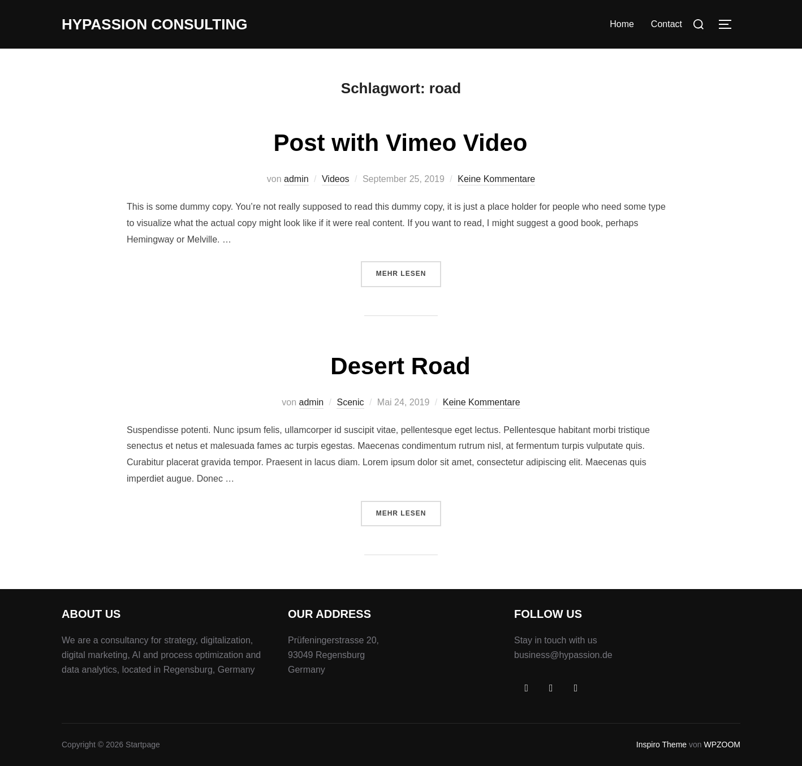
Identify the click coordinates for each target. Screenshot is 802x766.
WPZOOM (722, 744)
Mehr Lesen (409, 272)
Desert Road (400, 366)
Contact (666, 24)
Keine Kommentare (496, 179)
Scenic (350, 402)
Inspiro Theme (661, 744)
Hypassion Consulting (154, 24)
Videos (336, 179)
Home (622, 24)
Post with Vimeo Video (401, 142)
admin (296, 179)
